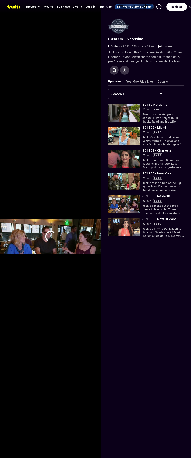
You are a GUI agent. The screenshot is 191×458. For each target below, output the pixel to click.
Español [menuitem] (91, 6)
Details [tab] (162, 81)
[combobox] (137, 94)
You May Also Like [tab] (139, 81)
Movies (49, 6)
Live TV (78, 6)
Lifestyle (114, 46)
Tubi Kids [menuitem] (105, 6)
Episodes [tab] (115, 81)
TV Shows (63, 6)
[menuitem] (33, 6)
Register (176, 6)
